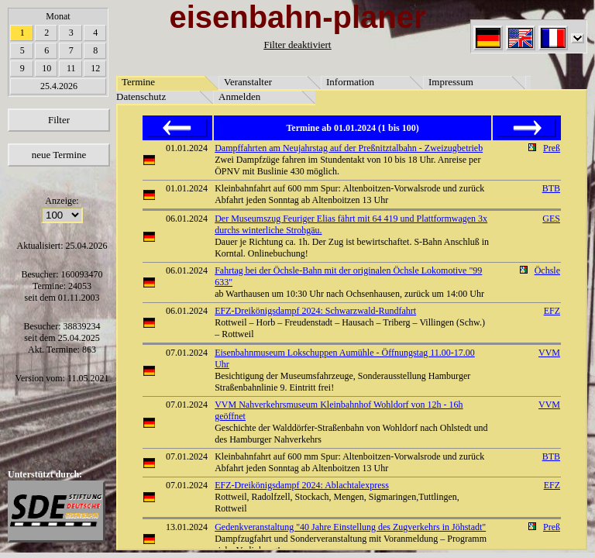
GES (551, 218)
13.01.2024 (187, 527)
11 (71, 68)
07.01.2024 (187, 352)
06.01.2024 (187, 218)
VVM (549, 352)
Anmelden (239, 96)
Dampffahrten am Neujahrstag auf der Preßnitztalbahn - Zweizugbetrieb (349, 148)
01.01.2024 (187, 148)
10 (46, 68)
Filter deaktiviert (297, 44)
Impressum (450, 82)
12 (95, 68)
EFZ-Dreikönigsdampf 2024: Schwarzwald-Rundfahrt (315, 310)
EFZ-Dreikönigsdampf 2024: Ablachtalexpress (302, 485)
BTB (551, 188)
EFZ (552, 310)
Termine (138, 82)
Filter (59, 120)
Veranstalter (248, 82)
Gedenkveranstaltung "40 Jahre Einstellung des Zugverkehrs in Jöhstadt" (350, 527)
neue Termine (59, 154)
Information (350, 82)
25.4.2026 (58, 86)
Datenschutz (141, 96)
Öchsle (547, 270)
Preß (551, 148)
